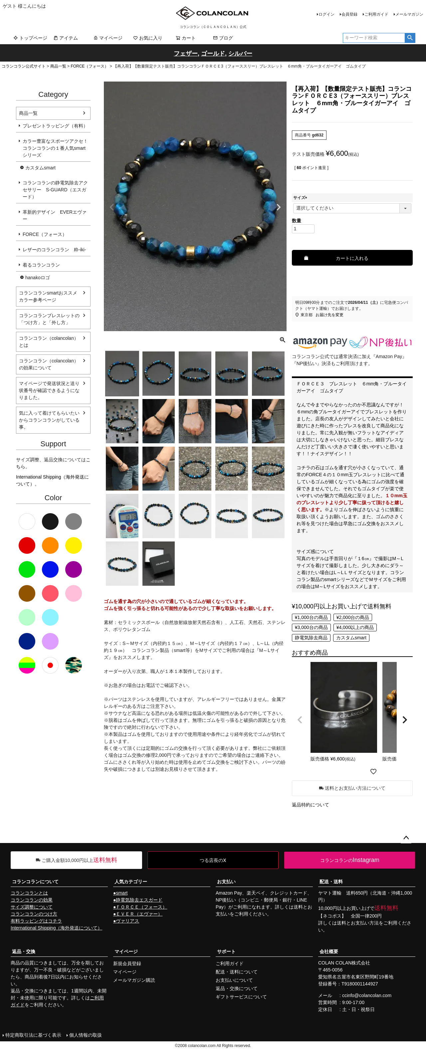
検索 (410, 38)
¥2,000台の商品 (352, 617)
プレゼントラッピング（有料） (55, 125)
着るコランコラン (41, 265)
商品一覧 (58, 66)
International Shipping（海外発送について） (56, 928)
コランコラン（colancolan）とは (49, 341)
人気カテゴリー (130, 881)
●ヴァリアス (126, 921)
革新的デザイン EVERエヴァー (55, 215)
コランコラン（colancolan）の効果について (49, 364)
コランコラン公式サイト (24, 66)
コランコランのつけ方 (34, 914)
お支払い (226, 881)
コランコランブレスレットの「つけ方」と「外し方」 (49, 319)
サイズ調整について (32, 907)
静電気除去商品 (311, 637)
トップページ (30, 38)
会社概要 (329, 951)
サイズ (301, 197)
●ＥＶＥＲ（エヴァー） (137, 914)
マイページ (107, 38)
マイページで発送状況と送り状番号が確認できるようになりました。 (49, 390)
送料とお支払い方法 (358, 923)
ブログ (223, 38)
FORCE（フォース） (89, 66)
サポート (226, 951)
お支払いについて (234, 980)
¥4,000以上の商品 (355, 627)
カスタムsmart (40, 167)
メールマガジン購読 (134, 980)
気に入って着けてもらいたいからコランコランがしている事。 (49, 420)
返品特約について (310, 804)
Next (278, 207)
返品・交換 (23, 951)
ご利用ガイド (376, 14)
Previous (111, 207)
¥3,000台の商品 (311, 627)
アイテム (65, 38)
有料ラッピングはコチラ (36, 921)
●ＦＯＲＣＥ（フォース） (140, 907)
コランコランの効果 (32, 900)
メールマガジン (409, 14)
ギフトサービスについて (241, 996)
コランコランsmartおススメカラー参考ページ (48, 296)
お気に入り (147, 38)
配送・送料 (331, 881)
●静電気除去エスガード (137, 900)
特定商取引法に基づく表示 (33, 1035)
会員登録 (349, 14)
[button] (300, 720)
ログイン (326, 14)
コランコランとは (29, 893)
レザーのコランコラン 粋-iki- (54, 249)
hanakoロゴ (37, 277)
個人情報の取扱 (85, 1035)
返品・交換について (237, 988)
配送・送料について (237, 971)
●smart (120, 893)
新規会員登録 (127, 963)
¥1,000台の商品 (311, 617)
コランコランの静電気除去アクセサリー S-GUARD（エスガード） (55, 189)
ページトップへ (406, 838)
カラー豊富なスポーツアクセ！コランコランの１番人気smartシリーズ (55, 148)
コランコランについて (35, 881)
